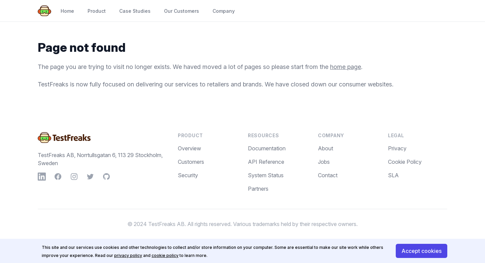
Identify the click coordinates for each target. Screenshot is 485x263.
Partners (258, 188)
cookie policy (165, 255)
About (325, 148)
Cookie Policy (405, 161)
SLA (393, 175)
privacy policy (128, 255)
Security (188, 175)
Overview (189, 148)
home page (345, 66)
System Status (266, 175)
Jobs (324, 161)
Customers (191, 161)
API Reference (266, 161)
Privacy (397, 148)
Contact (327, 175)
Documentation (267, 148)
